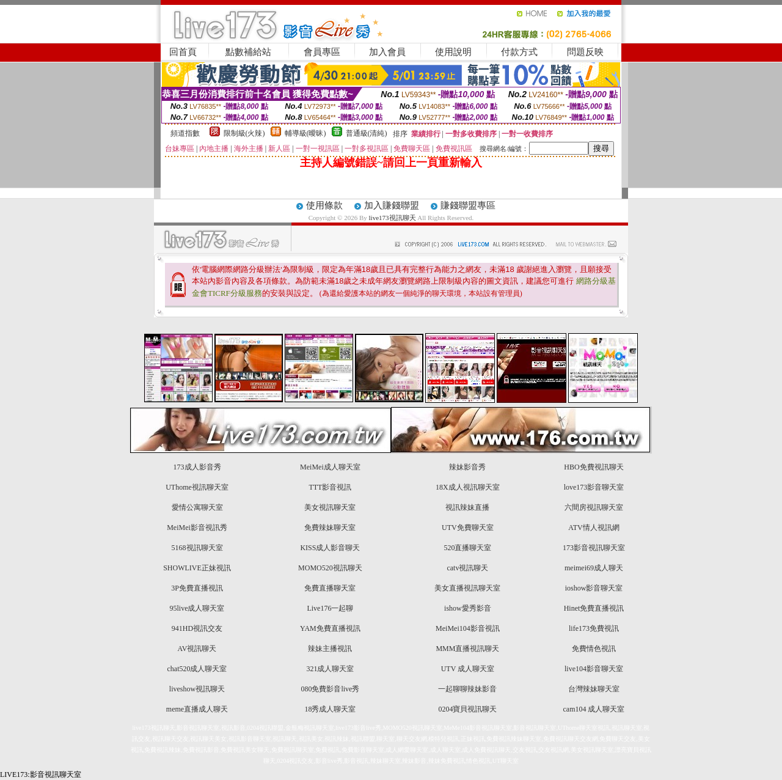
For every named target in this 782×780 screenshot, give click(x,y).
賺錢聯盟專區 (467, 205)
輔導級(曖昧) (305, 133)
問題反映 (585, 52)
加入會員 (387, 52)
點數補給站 (248, 52)
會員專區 (322, 52)
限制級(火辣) (244, 133)
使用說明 (453, 52)
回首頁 (183, 52)
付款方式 (519, 52)
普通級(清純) (366, 133)
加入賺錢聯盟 (391, 205)
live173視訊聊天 (392, 217)
